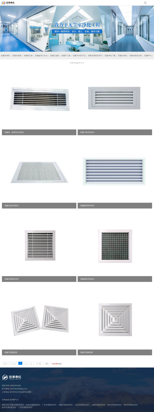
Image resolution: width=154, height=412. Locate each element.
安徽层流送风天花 (77, 63)
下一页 (38, 364)
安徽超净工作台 (41, 56)
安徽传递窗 (16, 56)
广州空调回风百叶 (25, 407)
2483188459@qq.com (18, 389)
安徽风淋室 (5, 56)
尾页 (47, 364)
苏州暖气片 (14, 400)
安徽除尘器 (28, 56)
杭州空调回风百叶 (9, 407)
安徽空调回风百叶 (95, 56)
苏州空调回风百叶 (131, 405)
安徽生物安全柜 (135, 56)
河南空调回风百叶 (66, 405)
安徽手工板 (65, 56)
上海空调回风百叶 (98, 405)
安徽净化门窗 (110, 56)
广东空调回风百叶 (49, 405)
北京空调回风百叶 (33, 405)
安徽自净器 (122, 56)
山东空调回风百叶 (82, 405)
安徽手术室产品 (79, 56)
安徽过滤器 (54, 56)
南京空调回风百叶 (114, 405)
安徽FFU (147, 56)
